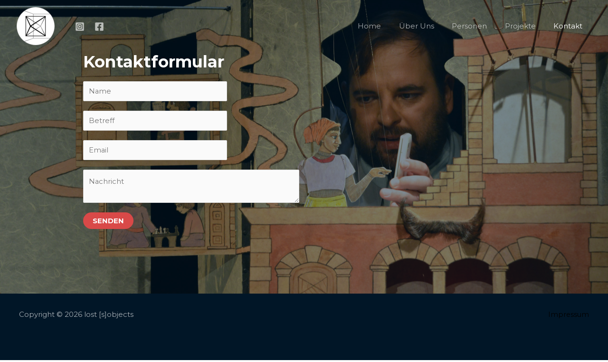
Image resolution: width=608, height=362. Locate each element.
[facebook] (101, 26)
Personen (478, 25)
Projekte (525, 25)
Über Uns (428, 25)
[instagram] (81, 26)
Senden (108, 222)
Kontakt (569, 25)
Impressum (568, 316)
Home (385, 25)
